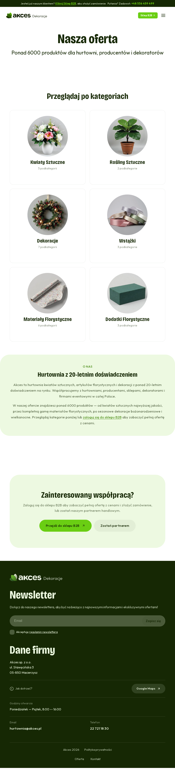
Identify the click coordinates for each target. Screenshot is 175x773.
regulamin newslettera (43, 637)
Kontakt (95, 764)
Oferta (79, 764)
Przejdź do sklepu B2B (65, 531)
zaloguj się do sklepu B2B (102, 422)
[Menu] (163, 15)
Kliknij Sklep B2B (65, 3)
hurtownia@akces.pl (25, 733)
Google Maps (148, 693)
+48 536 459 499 (142, 3)
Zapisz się (153, 626)
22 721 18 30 (99, 733)
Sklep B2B (147, 15)
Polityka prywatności (98, 755)
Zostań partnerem (115, 531)
